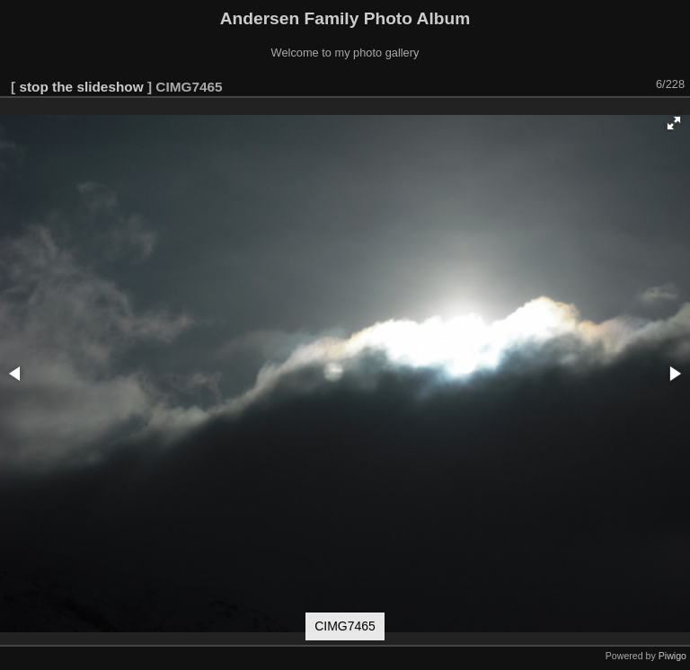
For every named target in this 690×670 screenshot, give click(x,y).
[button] (673, 123)
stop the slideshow (81, 86)
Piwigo (672, 655)
